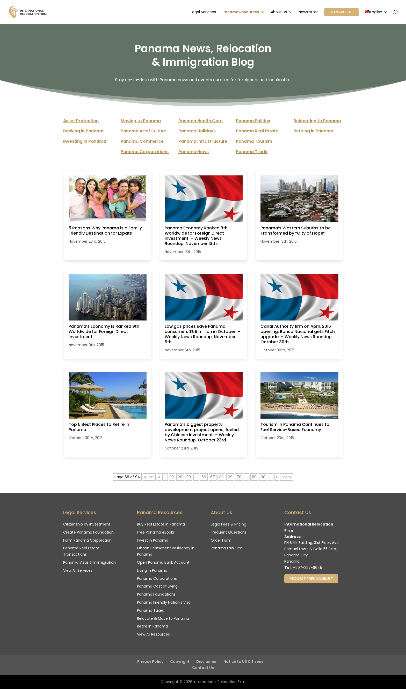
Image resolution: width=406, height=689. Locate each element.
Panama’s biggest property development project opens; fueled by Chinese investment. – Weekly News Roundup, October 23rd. (202, 432)
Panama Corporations (145, 152)
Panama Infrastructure (202, 141)
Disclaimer (206, 661)
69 (230, 477)
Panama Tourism (254, 141)
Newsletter (308, 12)
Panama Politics (253, 121)
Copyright (180, 661)
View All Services (77, 570)
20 (180, 477)
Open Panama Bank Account (163, 562)
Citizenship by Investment (86, 524)
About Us (279, 12)
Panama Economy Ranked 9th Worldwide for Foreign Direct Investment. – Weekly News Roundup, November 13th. (196, 236)
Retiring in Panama (314, 131)
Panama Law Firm (227, 548)
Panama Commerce (142, 141)
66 (203, 477)
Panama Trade (251, 152)
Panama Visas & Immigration (89, 562)
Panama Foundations (156, 594)
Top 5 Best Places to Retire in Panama (99, 427)
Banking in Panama (83, 131)
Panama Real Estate (257, 131)
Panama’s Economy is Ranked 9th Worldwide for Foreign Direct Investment (104, 331)
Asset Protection (81, 121)
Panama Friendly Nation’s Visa (164, 602)
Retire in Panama (152, 626)
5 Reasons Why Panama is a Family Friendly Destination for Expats (105, 231)
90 (263, 477)
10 (172, 477)
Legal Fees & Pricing (228, 524)
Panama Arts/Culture (143, 131)
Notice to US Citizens (243, 661)
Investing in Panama (84, 141)
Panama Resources (240, 12)
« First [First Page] (149, 477)
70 (239, 477)
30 (188, 477)
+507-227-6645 (307, 567)
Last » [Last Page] (287, 477)
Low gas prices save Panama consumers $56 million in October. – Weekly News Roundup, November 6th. (202, 334)
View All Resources (153, 634)
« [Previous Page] (159, 477)
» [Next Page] (277, 477)
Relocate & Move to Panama (163, 618)
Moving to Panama (141, 121)
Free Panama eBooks (156, 532)
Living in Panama (152, 570)
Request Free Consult (311, 578)
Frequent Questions (229, 532)
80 (254, 477)
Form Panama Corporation (87, 540)
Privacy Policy (150, 661)
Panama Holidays (197, 131)
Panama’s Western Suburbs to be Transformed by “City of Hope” (295, 231)
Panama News (193, 152)
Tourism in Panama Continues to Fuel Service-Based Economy (294, 427)
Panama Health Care (200, 121)
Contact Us (341, 12)
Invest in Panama (152, 540)
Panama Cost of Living (157, 586)
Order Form (221, 540)
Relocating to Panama (317, 121)
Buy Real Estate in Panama (161, 524)
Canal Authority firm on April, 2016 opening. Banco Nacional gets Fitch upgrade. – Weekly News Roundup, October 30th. (297, 334)
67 (212, 477)
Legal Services (203, 12)
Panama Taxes (150, 610)
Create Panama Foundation (88, 532)
